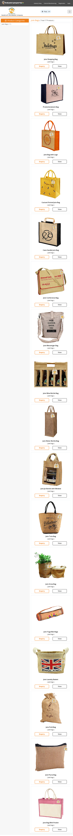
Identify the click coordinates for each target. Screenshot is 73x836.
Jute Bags (6, 24)
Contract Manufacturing (50, 3)
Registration (62, 3)
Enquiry (42, 66)
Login (68, 3)
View (60, 66)
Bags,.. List (45, 11)
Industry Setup (38, 3)
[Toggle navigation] (70, 11)
